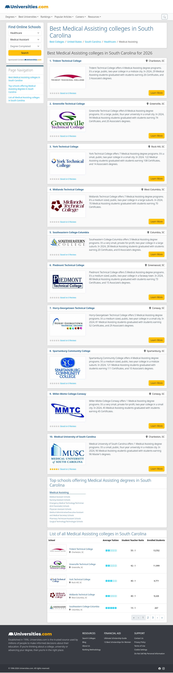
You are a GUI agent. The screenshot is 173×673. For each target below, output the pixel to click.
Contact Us (138, 638)
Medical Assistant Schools (60, 497)
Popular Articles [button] (63, 16)
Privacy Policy (139, 642)
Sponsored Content (16, 60)
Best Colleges (57, 41)
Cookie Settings (140, 649)
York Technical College (65, 146)
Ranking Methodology (91, 649)
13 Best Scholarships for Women (117, 642)
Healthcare (110, 41)
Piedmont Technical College (68, 265)
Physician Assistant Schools (60, 509)
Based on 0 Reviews (68, 93)
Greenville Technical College (69, 103)
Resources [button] (93, 16)
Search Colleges (88, 638)
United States (74, 41)
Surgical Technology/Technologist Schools (66, 521)
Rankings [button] (46, 16)
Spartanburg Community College (71, 351)
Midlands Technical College (68, 189)
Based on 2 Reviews (68, 469)
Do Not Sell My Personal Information (149, 653)
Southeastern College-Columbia (71, 232)
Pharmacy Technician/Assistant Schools (65, 518)
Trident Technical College (67, 60)
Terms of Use (139, 646)
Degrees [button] (10, 16)
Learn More (157, 92)
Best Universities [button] (28, 16)
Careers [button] (80, 16)
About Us (86, 646)
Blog (84, 642)
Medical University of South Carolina (75, 436)
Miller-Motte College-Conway (69, 393)
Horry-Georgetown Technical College (74, 308)
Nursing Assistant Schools (60, 500)
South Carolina (93, 41)
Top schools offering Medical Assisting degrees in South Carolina (22, 88)
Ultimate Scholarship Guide (115, 638)
